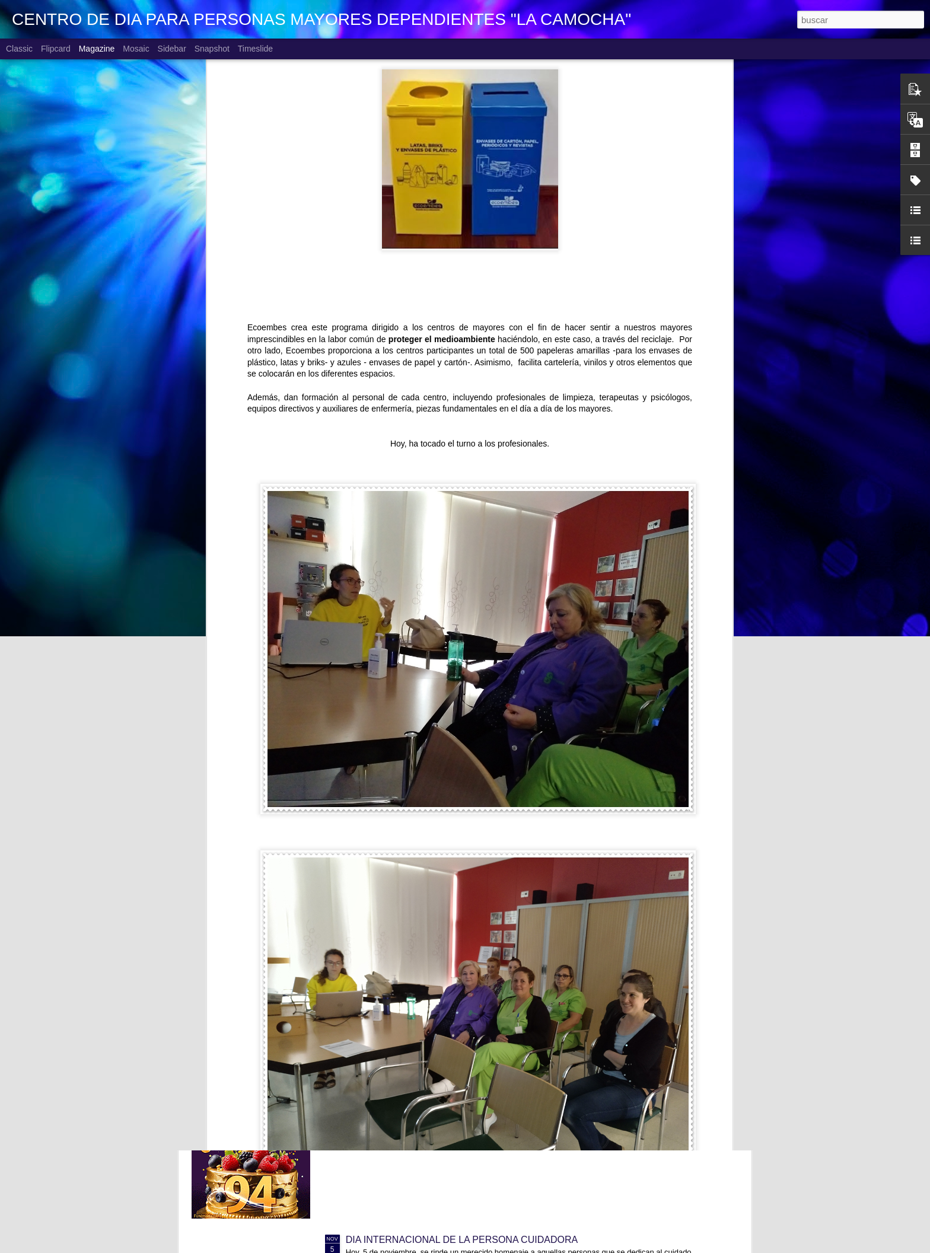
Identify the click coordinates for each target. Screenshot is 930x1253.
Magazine (97, 48)
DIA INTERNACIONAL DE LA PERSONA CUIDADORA (462, 1240)
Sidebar (172, 48)
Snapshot (212, 48)
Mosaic (136, 48)
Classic (19, 48)
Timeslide (255, 48)
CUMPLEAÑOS (379, 970)
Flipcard (56, 48)
